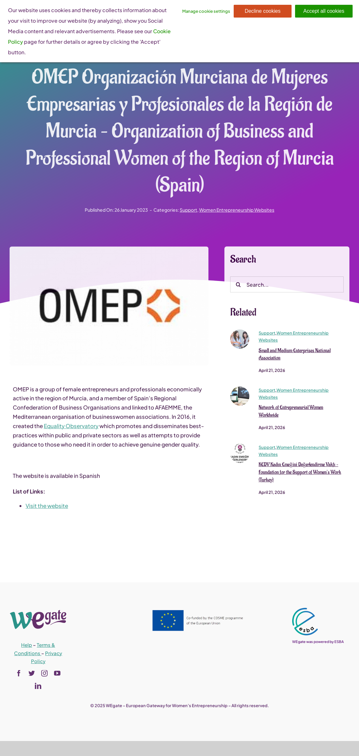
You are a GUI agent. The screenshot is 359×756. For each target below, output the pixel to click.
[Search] (238, 287)
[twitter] (31, 673)
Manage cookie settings (206, 11)
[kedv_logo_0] (239, 448)
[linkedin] (38, 686)
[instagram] (44, 673)
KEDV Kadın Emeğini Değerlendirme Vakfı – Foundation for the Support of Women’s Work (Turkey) (300, 474)
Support (188, 210)
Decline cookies (262, 11)
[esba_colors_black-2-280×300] (305, 610)
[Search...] (286, 287)
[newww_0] (239, 391)
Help (26, 645)
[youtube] (57, 673)
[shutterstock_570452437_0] (239, 334)
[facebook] (19, 673)
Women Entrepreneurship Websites (236, 210)
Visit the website (47, 507)
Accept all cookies (323, 11)
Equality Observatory (71, 428)
